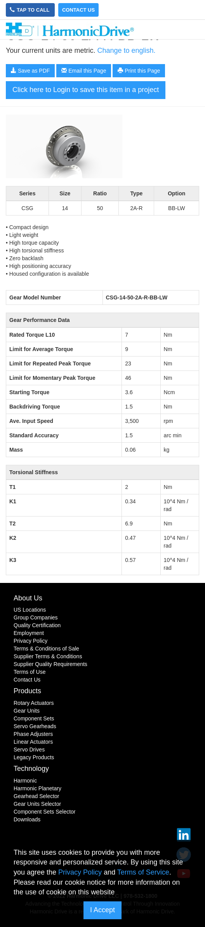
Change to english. (126, 50)
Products (27, 691)
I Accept (102, 910)
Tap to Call (30, 10)
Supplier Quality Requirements (50, 664)
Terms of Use (29, 672)
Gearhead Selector (36, 796)
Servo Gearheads (35, 726)
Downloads (27, 819)
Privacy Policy (30, 641)
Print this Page (139, 71)
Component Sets (34, 718)
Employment (29, 633)
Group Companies (36, 617)
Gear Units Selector (37, 804)
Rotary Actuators (34, 703)
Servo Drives (29, 749)
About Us (28, 598)
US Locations (30, 610)
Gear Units (27, 711)
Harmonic (25, 780)
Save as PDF (30, 71)
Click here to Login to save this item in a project (85, 90)
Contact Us (78, 10)
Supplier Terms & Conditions (48, 656)
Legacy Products (34, 757)
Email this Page (83, 71)
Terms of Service (143, 872)
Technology (31, 768)
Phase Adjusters (33, 734)
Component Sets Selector (45, 812)
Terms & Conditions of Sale (46, 648)
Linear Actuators (33, 742)
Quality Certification (37, 625)
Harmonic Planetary (37, 788)
